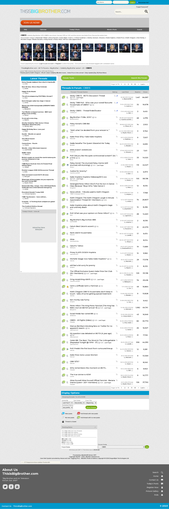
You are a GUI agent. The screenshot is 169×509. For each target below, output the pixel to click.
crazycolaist (127, 316)
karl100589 (73, 221)
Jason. (129, 364)
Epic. (129, 173)
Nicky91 (27, 176)
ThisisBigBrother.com (22, 506)
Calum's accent (87, 226)
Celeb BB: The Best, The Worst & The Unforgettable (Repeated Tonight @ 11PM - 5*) (92, 341)
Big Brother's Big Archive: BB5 (83, 220)
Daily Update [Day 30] (92, 73)
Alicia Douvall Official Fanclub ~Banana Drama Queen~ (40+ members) (92, 381)
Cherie (27, 145)
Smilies (64, 440)
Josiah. (27, 167)
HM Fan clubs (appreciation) (72, 39)
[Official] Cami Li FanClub (87, 286)
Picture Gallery (152, 491)
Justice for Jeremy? (78, 171)
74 (138, 200)
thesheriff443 (126, 248)
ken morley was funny (79, 300)
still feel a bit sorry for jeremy (82, 265)
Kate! (26, 131)
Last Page (79, 97)
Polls (156, 495)
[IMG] (63, 442)
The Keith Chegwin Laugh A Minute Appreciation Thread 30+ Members (92, 199)
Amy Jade (127, 322)
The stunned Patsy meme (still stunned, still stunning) (89, 164)
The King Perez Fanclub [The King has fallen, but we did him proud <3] (92, 307)
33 (138, 158)
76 (138, 280)
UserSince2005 (126, 119)
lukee (129, 329)
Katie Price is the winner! (76, 73)
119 (137, 165)
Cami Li (71, 38)
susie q (128, 106)
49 (138, 287)
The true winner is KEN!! (80, 374)
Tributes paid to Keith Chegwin (30, 73)
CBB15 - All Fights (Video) (81, 320)
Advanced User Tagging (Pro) (70, 458)
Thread (73, 92)
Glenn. (27, 93)
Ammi (26, 115)
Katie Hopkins (110, 38)
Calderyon (73, 112)
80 (138, 321)
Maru (129, 187)
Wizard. (128, 152)
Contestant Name (67, 405)
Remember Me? (143, 2)
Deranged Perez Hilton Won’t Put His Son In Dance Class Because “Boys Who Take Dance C (92, 185)
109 (137, 273)
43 (138, 314)
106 (137, 382)
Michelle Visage (26, 39)
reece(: (72, 261)
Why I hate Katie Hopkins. (91, 137)
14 (138, 124)
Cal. (130, 288)
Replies (137, 92)
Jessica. (27, 154)
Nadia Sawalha (38, 39)
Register (58, 63)
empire (128, 194)
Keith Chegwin (131, 38)
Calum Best (63, 38)
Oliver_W (128, 126)
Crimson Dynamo (30, 194)
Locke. (72, 376)
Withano (72, 248)
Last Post (125, 92)
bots (26, 172)
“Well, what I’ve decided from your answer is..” (89, 130)
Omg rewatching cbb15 (80, 279)
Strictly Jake (29, 126)
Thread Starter (82, 92)
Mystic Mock (127, 133)
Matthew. (128, 139)
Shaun (72, 167)
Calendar (43, 29)
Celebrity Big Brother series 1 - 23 (72, 68)
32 (138, 104)
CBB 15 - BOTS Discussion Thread (90, 96)
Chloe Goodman (80, 38)
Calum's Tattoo (76, 246)
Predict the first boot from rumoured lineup (93, 348)
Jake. (71, 132)
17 (138, 234)
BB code (64, 439)
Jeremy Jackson (92, 38)
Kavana (102, 38)
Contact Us (153, 480)
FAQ (25, 29)
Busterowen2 (74, 119)
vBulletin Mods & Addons (89, 458)
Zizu (26, 98)
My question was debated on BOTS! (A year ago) (91, 333)
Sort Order (77, 400)
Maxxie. (72, 234)
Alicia (72, 239)
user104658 (28, 150)
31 (138, 227)
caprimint (128, 215)
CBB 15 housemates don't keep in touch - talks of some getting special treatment (91, 293)
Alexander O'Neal (41, 38)
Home (155, 476)
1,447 (138, 97)
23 (138, 151)
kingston (73, 188)
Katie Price (120, 38)
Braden (72, 145)
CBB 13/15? (74, 361)
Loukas (72, 125)
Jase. (129, 159)
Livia (26, 84)
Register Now (152, 487)
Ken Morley (140, 38)
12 (138, 186)
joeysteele (127, 209)
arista (129, 201)
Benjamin (73, 309)
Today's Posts (74, 29)
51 (135, 84)
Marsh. (129, 166)
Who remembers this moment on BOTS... (88, 368)
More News (102, 73)
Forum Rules (66, 447)
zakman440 (74, 99)
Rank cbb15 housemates (81, 233)
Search (139, 29)
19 (138, 247)
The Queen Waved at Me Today (96, 143)
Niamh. (128, 268)
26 (138, 328)
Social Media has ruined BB (81, 314)
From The (88, 400)
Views (145, 92)
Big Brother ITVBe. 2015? (81, 117)
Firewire (72, 152)
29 (138, 260)
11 (131, 84)
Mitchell (72, 138)
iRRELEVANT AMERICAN (81, 150)
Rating (114, 92)
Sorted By (65, 400)
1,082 (138, 307)
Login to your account (46, 63)
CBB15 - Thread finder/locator (88, 111)
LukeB (129, 235)
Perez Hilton (58, 39)
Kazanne (128, 229)
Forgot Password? (142, 7)
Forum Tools (68, 78)
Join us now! (31, 22)
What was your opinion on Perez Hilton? (91, 213)
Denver (72, 202)
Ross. (129, 337)
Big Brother (54, 68)
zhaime (128, 222)
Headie (128, 275)
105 (137, 179)
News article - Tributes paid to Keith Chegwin (89, 192)
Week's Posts (112, 29)
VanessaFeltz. (74, 241)
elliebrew (73, 315)
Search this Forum (139, 78)
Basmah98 (127, 99)
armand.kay (74, 180)
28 (138, 214)
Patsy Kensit (48, 39)
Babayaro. (128, 282)
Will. (129, 113)
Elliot (71, 160)
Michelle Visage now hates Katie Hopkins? (88, 259)
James (72, 106)
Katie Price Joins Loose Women (84, 355)
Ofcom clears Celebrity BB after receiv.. (54, 73)
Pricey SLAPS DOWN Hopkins (83, 252)
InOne (72, 228)
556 (137, 342)
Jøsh (71, 288)
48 (138, 118)
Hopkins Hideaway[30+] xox (95, 177)
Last (143, 84)
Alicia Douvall (53, 38)
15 (138, 207)
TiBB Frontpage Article (77, 194)
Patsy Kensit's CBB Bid (79, 124)
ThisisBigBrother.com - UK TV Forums (35, 68)
